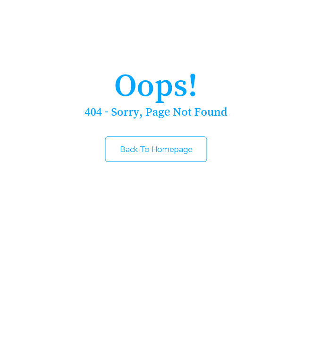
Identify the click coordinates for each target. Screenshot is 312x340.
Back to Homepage (156, 149)
